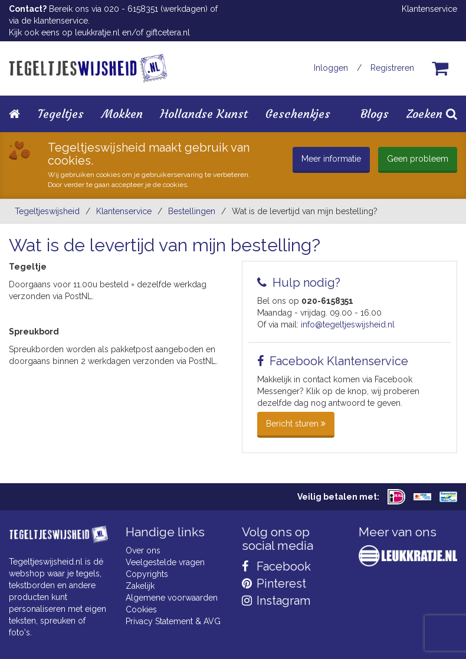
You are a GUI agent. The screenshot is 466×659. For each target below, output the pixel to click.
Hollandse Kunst (204, 113)
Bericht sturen (296, 423)
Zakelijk (140, 586)
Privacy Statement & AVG (173, 621)
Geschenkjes (297, 113)
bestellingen (191, 211)
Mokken (122, 113)
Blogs (374, 113)
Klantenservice (429, 9)
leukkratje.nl (97, 32)
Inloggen (331, 68)
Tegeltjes (61, 113)
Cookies (141, 609)
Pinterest (274, 583)
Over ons (143, 550)
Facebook (276, 566)
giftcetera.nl (168, 32)
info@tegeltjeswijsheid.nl (348, 324)
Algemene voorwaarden (172, 597)
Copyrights (147, 574)
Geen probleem (417, 158)
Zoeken (431, 113)
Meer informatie (331, 158)
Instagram (276, 601)
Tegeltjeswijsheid (47, 211)
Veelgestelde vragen (165, 562)
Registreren (392, 68)
